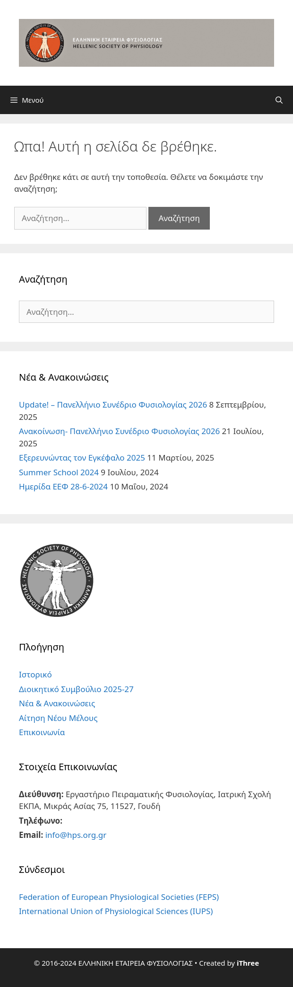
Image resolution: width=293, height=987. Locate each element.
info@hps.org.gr (76, 834)
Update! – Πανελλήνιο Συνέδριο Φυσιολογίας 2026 (113, 404)
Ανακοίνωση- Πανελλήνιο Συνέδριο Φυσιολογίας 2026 (119, 431)
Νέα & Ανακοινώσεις (57, 703)
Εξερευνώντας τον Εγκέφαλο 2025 (82, 457)
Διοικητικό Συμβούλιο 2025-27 (76, 689)
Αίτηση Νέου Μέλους (58, 717)
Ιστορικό (35, 674)
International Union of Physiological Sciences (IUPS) (116, 911)
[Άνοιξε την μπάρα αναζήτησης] (279, 100)
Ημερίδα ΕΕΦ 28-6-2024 (63, 486)
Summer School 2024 (59, 472)
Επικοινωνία (42, 732)
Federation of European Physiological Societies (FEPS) (119, 896)
